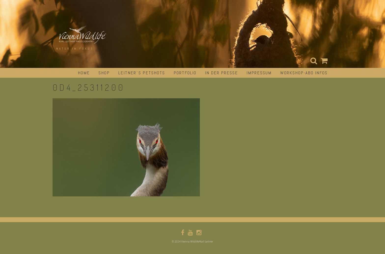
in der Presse (221, 73)
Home (84, 73)
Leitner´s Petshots (141, 73)
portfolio (185, 73)
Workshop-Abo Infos (304, 73)
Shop (104, 73)
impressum (259, 73)
